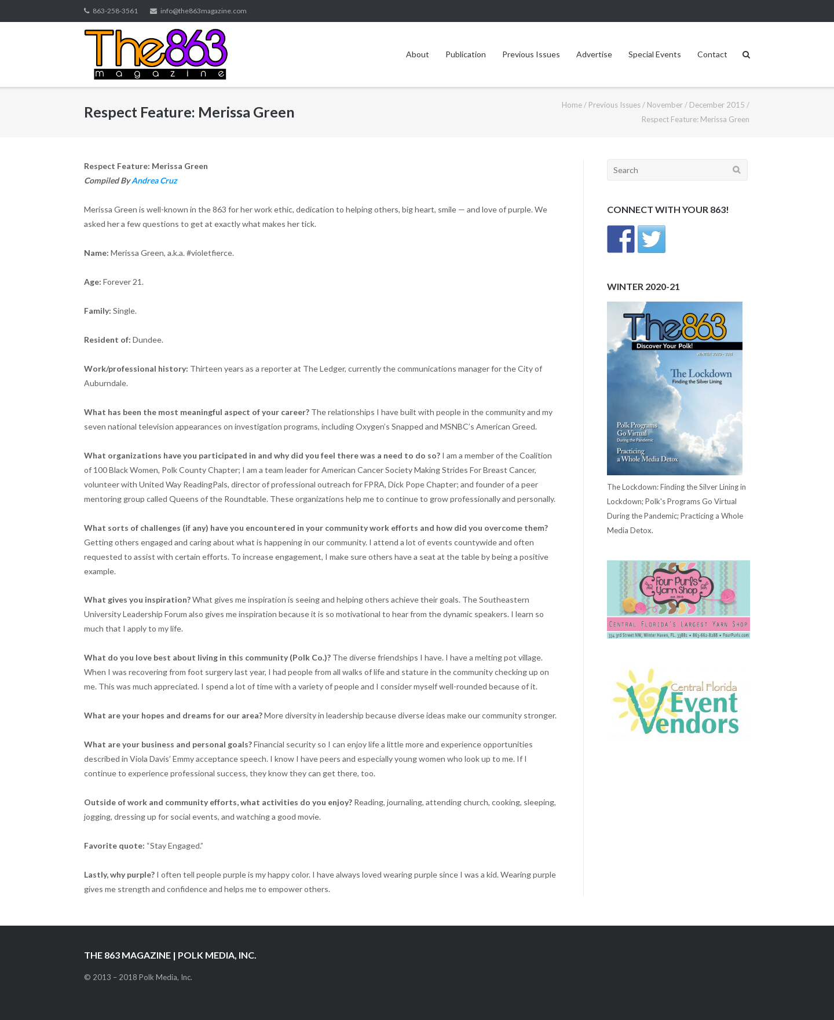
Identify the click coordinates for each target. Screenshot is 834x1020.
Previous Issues (531, 54)
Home (572, 104)
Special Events (654, 54)
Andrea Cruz (154, 180)
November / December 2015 (696, 104)
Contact (712, 54)
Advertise (594, 54)
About (417, 54)
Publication (465, 54)
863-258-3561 (115, 10)
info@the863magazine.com (203, 10)
